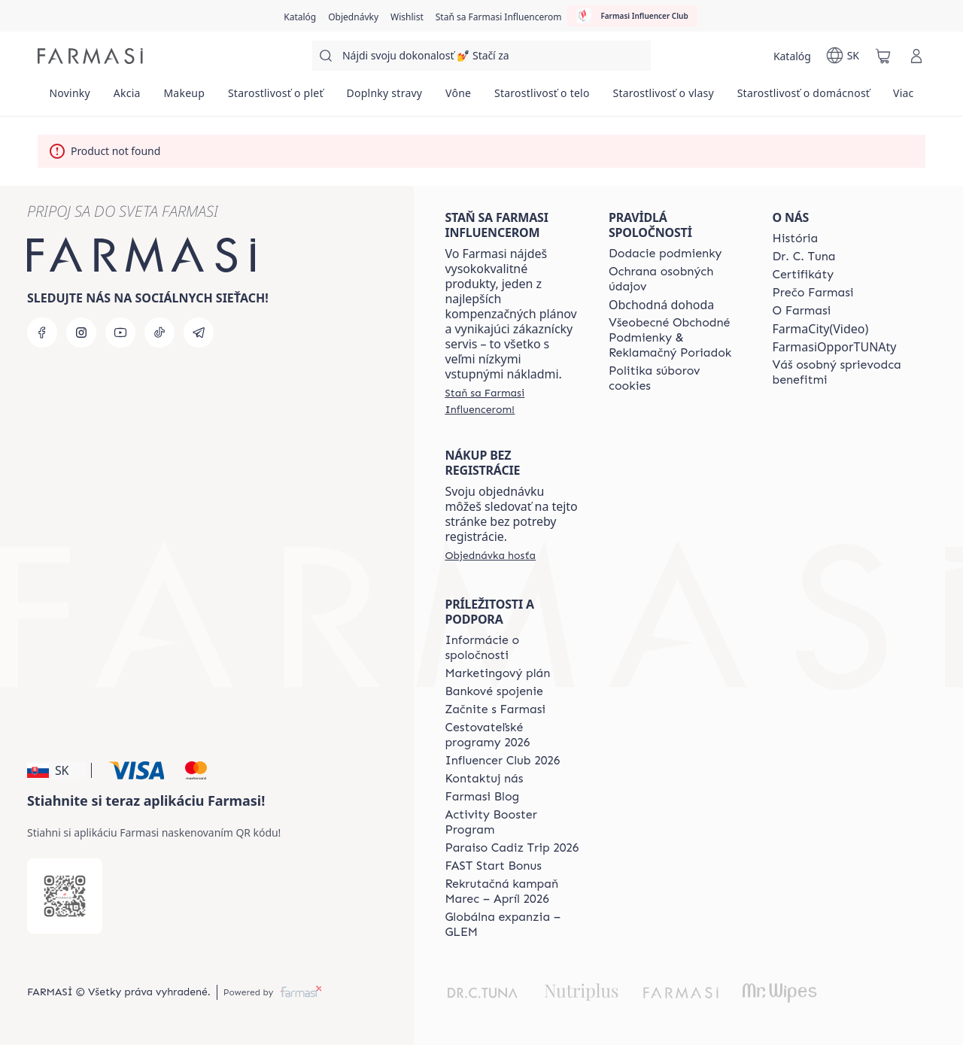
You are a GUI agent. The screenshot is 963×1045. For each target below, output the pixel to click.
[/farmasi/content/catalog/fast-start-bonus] (493, 865)
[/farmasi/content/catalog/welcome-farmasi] (840, 372)
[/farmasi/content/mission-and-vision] (803, 256)
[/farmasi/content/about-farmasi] (795, 238)
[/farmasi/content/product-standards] (803, 274)
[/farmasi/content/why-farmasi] (812, 292)
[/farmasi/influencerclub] (632, 15)
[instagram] (81, 332)
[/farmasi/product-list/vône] (458, 98)
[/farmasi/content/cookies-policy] (677, 378)
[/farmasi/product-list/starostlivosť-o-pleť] (276, 98)
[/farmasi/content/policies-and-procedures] (677, 279)
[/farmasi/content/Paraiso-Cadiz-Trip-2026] (512, 847)
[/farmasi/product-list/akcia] (127, 98)
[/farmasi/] (90, 56)
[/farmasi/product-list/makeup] (184, 98)
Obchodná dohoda (661, 304)
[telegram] (199, 332)
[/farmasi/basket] (883, 56)
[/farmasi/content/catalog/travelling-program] (513, 735)
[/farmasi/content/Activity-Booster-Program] (513, 822)
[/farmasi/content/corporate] (513, 648)
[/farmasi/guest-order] (490, 555)
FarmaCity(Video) (820, 328)
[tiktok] (159, 332)
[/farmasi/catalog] (300, 16)
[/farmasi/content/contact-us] (484, 778)
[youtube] (120, 332)
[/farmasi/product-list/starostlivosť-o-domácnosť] (803, 98)
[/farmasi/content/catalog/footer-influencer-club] (502, 760)
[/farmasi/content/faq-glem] (513, 925)
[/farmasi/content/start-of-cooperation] (495, 709)
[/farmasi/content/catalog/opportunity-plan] (497, 673)
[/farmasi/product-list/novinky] (70, 98)
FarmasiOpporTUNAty (834, 346)
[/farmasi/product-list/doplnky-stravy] (384, 98)
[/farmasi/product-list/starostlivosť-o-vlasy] (663, 98)
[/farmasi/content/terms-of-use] (677, 337)
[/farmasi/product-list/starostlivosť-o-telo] (542, 98)
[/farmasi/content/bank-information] (493, 691)
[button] (57, 770)
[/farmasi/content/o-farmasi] (801, 310)
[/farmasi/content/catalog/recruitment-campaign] (513, 891)
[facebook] (42, 332)
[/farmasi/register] (353, 16)
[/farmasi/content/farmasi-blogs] (482, 796)
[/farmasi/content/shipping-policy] (665, 253)
